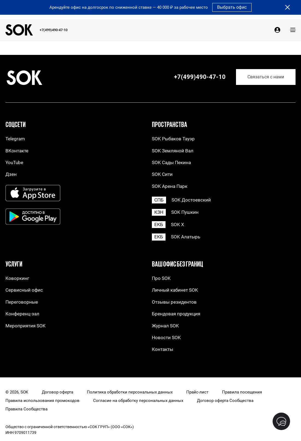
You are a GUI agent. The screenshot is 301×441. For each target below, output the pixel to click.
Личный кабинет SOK (175, 290)
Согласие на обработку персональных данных (138, 400)
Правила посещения (242, 392)
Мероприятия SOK (25, 325)
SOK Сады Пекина (171, 162)
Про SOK (161, 278)
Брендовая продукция (176, 313)
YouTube (14, 162)
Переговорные (21, 302)
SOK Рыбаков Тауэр (173, 138)
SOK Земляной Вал (172, 150)
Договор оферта (57, 392)
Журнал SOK (165, 325)
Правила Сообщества (26, 409)
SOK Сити (162, 174)
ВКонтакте (16, 150)
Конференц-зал (22, 313)
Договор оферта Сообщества (225, 400)
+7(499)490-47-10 (53, 30)
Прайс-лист (197, 392)
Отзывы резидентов (174, 302)
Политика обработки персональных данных (130, 392)
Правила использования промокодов (42, 400)
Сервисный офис (24, 290)
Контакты (162, 349)
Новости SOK (166, 337)
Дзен (11, 174)
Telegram (15, 138)
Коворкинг (17, 278)
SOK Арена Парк (169, 186)
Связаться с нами (265, 76)
